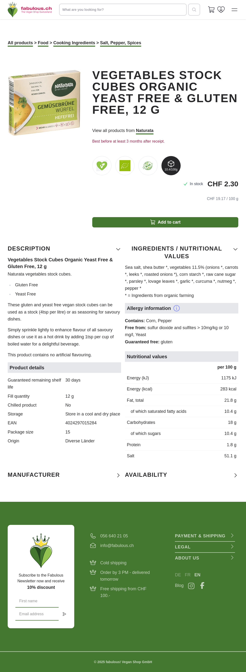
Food (43, 42)
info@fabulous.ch (117, 545)
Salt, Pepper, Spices (120, 42)
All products (20, 42)
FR (188, 574)
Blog (179, 585)
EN (197, 574)
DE (178, 574)
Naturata (145, 130)
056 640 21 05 (114, 536)
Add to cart (165, 222)
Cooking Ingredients (74, 42)
